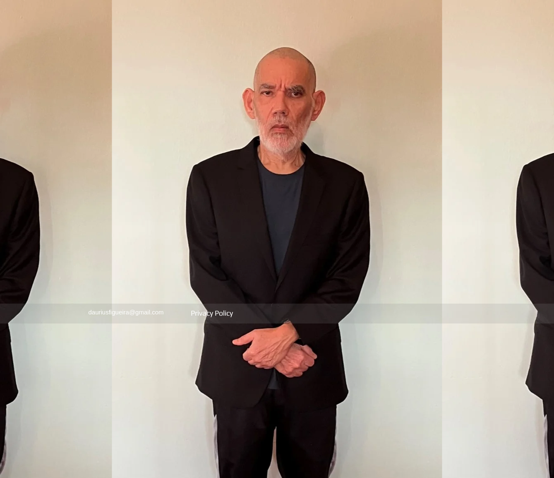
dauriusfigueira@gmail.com (126, 312)
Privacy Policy (213, 313)
